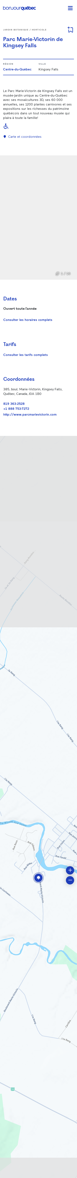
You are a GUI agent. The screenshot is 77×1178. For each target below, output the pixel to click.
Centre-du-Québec (17, 69)
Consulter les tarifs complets (25, 355)
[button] (38, 877)
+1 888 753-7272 (16, 408)
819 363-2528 (14, 403)
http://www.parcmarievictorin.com (30, 414)
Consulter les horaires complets (27, 320)
